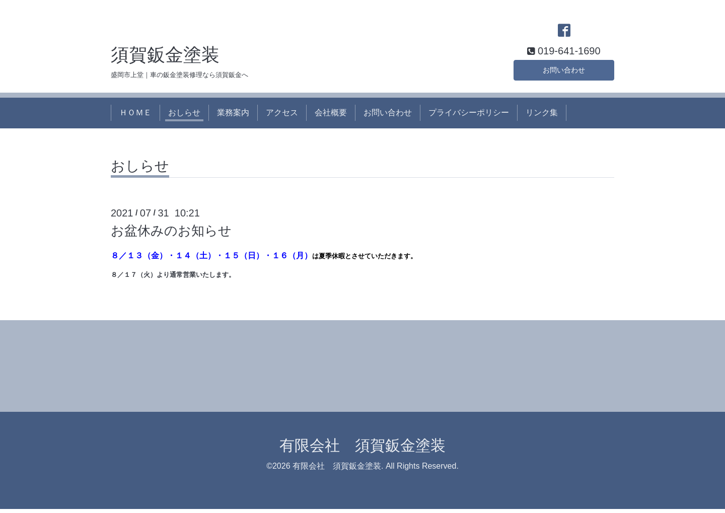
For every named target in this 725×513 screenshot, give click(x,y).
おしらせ (184, 116)
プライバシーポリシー (468, 116)
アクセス (282, 116)
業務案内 (233, 116)
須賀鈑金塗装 (165, 58)
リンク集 (542, 116)
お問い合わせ (564, 72)
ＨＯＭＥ (135, 116)
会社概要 (331, 116)
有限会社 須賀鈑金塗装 (362, 449)
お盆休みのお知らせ (171, 234)
